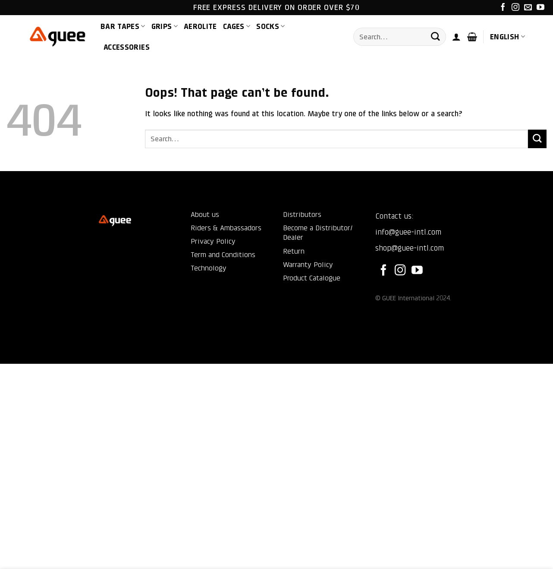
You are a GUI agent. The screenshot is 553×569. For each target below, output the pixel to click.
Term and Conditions (223, 255)
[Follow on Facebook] (503, 7)
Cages (236, 26)
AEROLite (200, 26)
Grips (164, 26)
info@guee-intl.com (408, 232)
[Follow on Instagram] (515, 7)
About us (205, 214)
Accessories (127, 47)
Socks (270, 26)
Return (294, 251)
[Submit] (435, 37)
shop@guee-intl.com (409, 248)
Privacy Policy (213, 241)
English (507, 36)
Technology (208, 268)
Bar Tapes (123, 26)
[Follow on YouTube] (540, 7)
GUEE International (408, 298)
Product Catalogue (311, 278)
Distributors (302, 214)
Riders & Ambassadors (226, 228)
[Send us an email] (528, 7)
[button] (456, 36)
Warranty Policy (308, 265)
